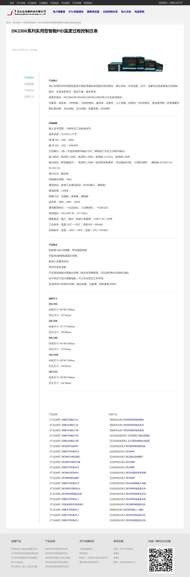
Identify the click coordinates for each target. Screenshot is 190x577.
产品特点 (29, 90)
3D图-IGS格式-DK (70, 430)
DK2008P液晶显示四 (135, 504)
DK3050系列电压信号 (134, 425)
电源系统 (141, 11)
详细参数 (29, 84)
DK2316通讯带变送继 (136, 472)
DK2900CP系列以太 (71, 488)
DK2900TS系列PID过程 (56, 549)
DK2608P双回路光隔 (135, 446)
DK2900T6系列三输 (71, 462)
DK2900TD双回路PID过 (56, 553)
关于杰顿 (21, 3)
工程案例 (43, 3)
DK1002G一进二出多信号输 (24, 566)
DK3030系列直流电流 (134, 430)
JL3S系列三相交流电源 (139, 435)
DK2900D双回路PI (70, 478)
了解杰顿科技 (85, 549)
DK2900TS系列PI (70, 446)
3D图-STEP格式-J (70, 499)
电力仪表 (127, 11)
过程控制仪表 (112, 11)
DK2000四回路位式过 (136, 494)
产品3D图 (76, 3)
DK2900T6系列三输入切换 (57, 558)
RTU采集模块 (77, 11)
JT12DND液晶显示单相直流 (24, 558)
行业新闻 (32, 3)
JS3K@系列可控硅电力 (73, 504)
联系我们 (88, 3)
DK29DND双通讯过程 (72, 494)
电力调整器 (59, 11)
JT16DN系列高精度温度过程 (24, 553)
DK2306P (130, 467)
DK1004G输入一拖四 (134, 510)
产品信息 (54, 3)
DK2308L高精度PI (134, 457)
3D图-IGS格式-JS (70, 419)
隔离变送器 (94, 11)
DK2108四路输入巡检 (136, 483)
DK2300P (130, 478)
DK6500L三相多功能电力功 (24, 549)
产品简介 (29, 77)
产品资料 (65, 3)
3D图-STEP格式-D (70, 451)
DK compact (17, 562)
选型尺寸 (29, 96)
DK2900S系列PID (70, 472)
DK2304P (130, 451)
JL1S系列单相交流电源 (139, 441)
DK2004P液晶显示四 (135, 515)
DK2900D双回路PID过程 (57, 566)
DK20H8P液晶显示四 (136, 488)
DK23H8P (131, 462)
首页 (12, 3)
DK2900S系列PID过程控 (56, 562)
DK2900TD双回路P (71, 457)
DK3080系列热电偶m (134, 419)
